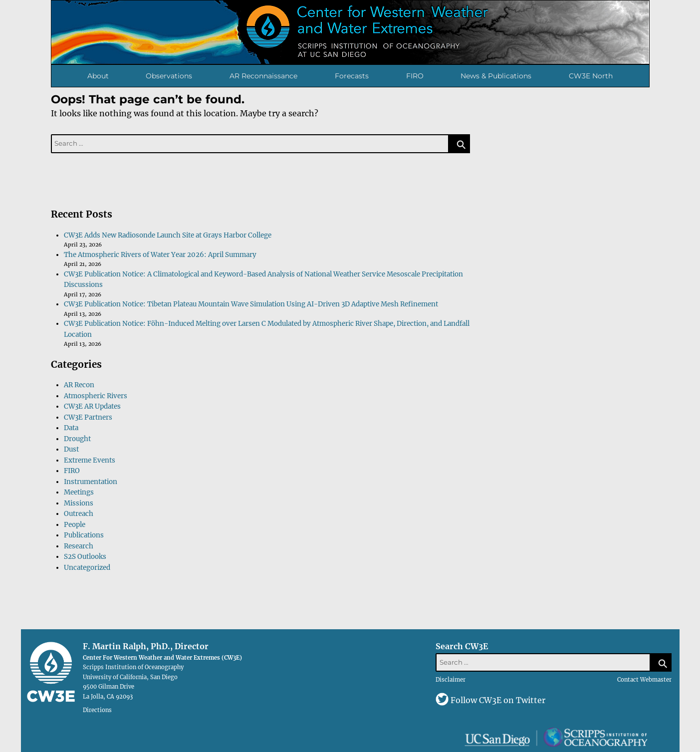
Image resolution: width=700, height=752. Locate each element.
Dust (71, 449)
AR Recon (79, 385)
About (98, 75)
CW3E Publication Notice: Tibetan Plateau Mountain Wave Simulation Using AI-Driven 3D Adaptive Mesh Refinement (251, 304)
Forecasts (352, 75)
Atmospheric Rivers (95, 396)
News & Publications (496, 75)
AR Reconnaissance (263, 75)
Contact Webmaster (644, 679)
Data (71, 428)
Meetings (79, 492)
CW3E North (591, 75)
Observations (169, 75)
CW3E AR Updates (92, 406)
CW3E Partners (88, 417)
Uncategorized (87, 567)
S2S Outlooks (85, 556)
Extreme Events (89, 460)
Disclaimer (451, 679)
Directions (97, 709)
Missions (78, 503)
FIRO (415, 75)
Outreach (78, 513)
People (74, 524)
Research (78, 546)
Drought (77, 439)
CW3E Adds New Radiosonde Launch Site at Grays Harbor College (167, 235)
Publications (84, 535)
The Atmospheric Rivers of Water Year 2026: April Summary (160, 255)
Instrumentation (90, 482)
